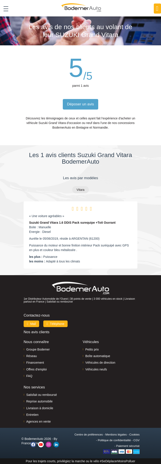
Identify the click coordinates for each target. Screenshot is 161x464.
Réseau (31, 356)
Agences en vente (38, 421)
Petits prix (92, 349)
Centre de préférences (88, 434)
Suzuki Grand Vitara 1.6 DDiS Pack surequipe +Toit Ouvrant (72, 222)
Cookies (134, 434)
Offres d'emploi (36, 369)
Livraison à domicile (39, 408)
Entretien (32, 414)
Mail (31, 324)
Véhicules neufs (96, 369)
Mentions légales (116, 434)
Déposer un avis (80, 104)
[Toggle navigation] (4, 8)
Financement (35, 362)
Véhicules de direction (100, 362)
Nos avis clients (36, 332)
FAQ (29, 376)
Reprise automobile (39, 401)
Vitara (80, 189)
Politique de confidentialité (114, 440)
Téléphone (56, 324)
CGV (136, 440)
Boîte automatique (97, 356)
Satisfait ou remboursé (41, 395)
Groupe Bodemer (38, 349)
